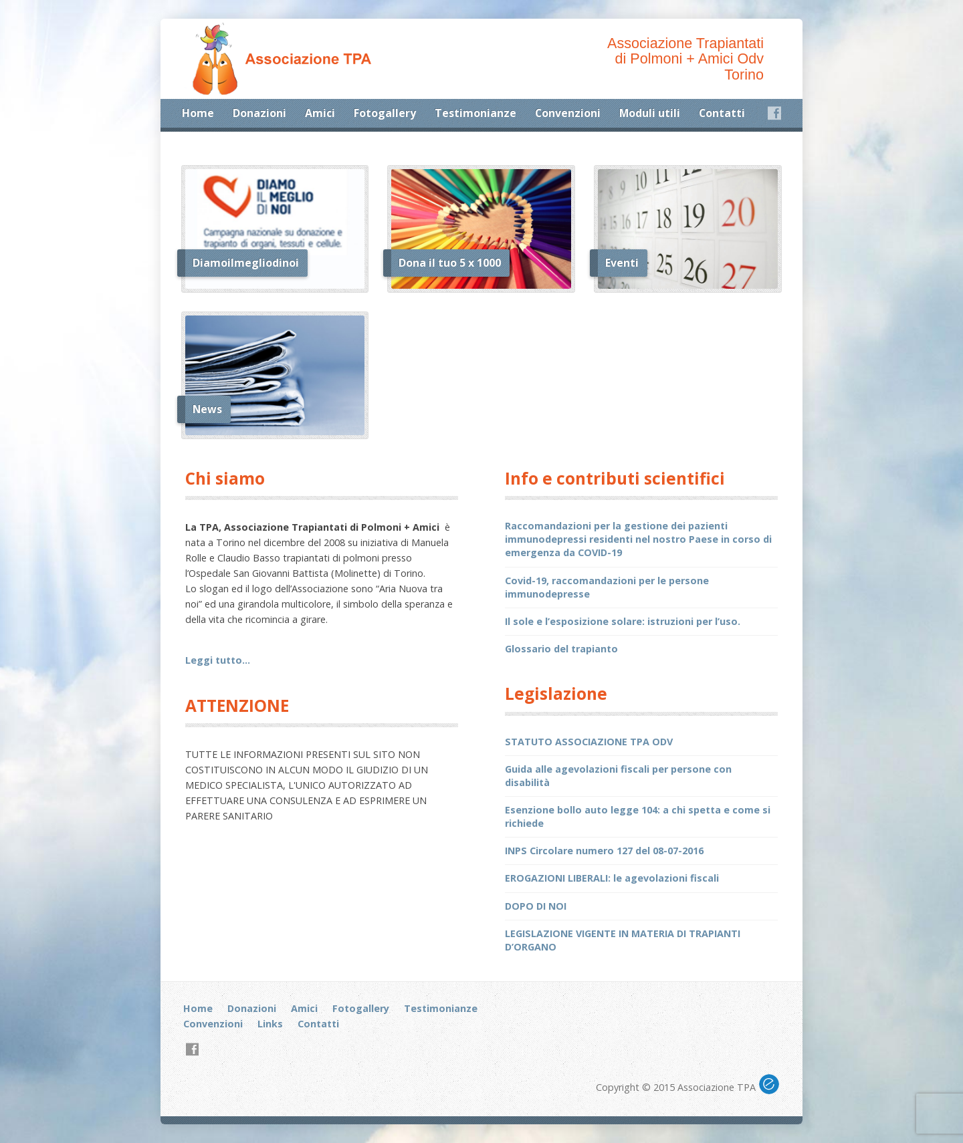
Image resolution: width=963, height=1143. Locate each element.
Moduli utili (649, 113)
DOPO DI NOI (535, 906)
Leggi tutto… (217, 660)
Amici (320, 113)
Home (198, 113)
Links (270, 1023)
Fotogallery (385, 113)
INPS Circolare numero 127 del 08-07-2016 (604, 850)
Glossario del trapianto (561, 648)
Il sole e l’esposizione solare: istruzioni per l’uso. (622, 621)
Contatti (722, 113)
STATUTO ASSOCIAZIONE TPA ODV (589, 741)
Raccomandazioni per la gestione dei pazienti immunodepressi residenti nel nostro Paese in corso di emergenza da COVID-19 (638, 539)
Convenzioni (568, 113)
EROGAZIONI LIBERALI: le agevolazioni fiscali (612, 878)
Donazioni (259, 113)
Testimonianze (475, 113)
